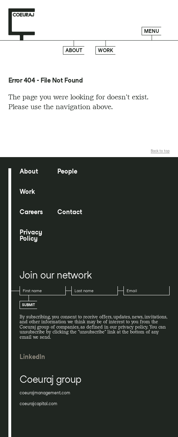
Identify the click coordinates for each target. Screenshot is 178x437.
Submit (28, 305)
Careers (31, 212)
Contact (69, 212)
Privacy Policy (31, 235)
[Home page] (21, 24)
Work (105, 50)
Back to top (160, 151)
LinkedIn (32, 357)
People (67, 171)
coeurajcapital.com (38, 403)
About (73, 50)
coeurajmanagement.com (45, 392)
